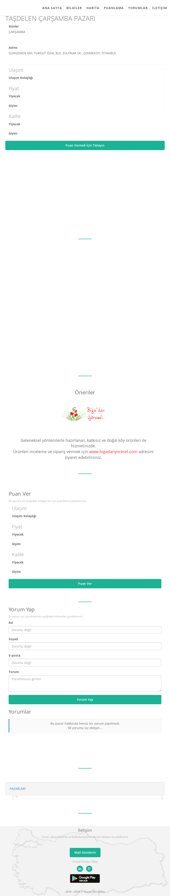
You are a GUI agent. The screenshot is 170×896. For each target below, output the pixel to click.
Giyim (13, 106)
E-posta (14, 655)
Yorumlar (138, 8)
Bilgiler (74, 8)
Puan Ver (85, 583)
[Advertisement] (85, 194)
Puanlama (114, 8)
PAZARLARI (18, 788)
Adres (13, 47)
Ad (11, 622)
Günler (14, 26)
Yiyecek (14, 96)
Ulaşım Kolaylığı (21, 78)
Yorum (14, 672)
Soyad (13, 639)
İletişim (159, 8)
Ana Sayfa (52, 8)
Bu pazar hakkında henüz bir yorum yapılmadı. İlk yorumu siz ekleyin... (85, 725)
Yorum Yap (85, 699)
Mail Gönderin (85, 852)
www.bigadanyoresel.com (113, 451)
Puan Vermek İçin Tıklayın (85, 145)
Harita (92, 8)
